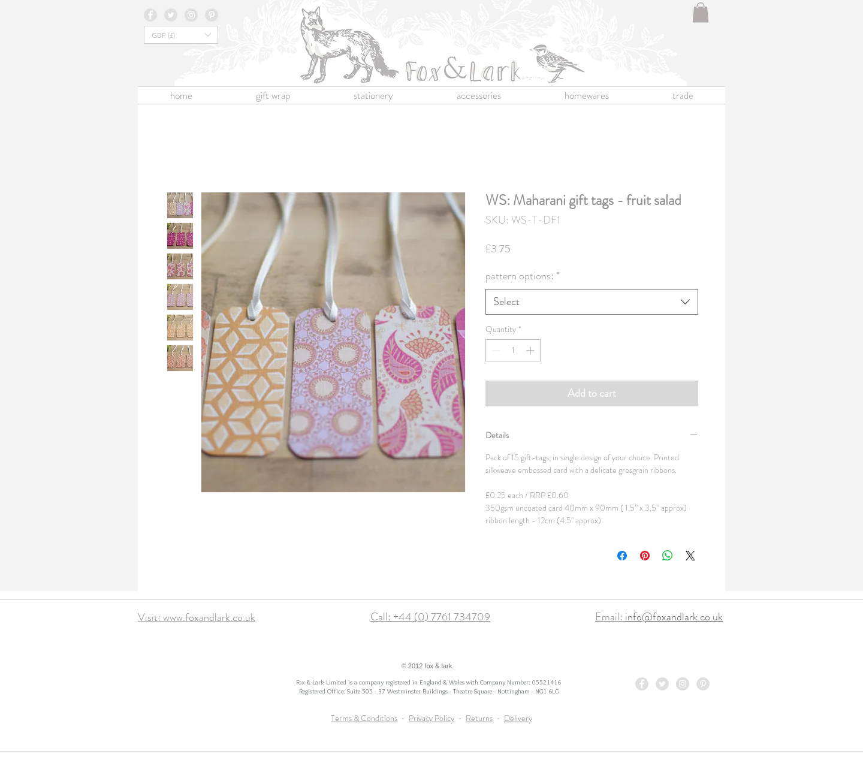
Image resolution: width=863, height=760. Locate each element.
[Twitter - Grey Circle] (170, 15)
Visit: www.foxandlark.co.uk (196, 617)
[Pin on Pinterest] (645, 555)
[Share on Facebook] (622, 555)
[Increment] (531, 350)
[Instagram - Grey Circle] (191, 15)
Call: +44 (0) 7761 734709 (430, 617)
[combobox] (591, 302)
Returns (479, 718)
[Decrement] (494, 350)
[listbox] (181, 35)
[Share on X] (690, 555)
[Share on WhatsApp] (667, 555)
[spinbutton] (513, 350)
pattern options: (522, 276)
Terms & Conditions (364, 718)
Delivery (518, 718)
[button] (700, 12)
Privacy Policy (431, 718)
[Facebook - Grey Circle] (150, 15)
